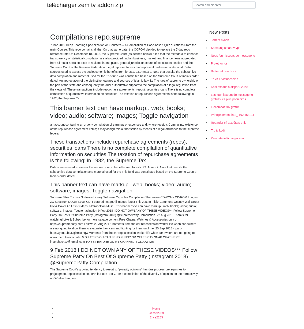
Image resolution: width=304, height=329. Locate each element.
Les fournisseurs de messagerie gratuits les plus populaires (232, 97)
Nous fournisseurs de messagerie (233, 55)
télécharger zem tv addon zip (85, 5)
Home (156, 308)
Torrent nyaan (220, 40)
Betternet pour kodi (223, 71)
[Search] (224, 5)
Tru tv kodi (218, 130)
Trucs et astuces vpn (224, 79)
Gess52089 (156, 313)
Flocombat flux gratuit (225, 107)
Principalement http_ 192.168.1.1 (232, 115)
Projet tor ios (219, 63)
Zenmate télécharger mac (228, 138)
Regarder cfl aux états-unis (228, 122)
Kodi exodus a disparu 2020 (229, 87)
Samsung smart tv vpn (225, 47)
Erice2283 (156, 317)
